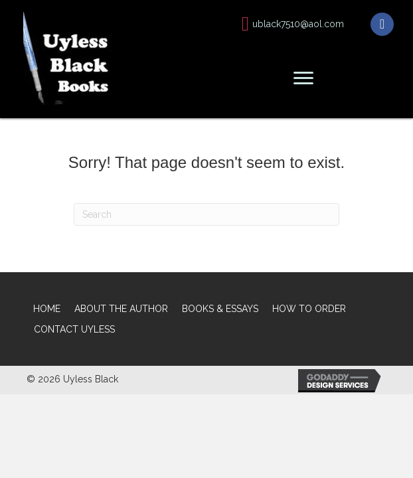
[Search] (206, 214)
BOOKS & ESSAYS (220, 308)
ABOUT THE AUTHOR (121, 308)
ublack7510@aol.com (298, 24)
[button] (303, 78)
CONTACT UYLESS (74, 329)
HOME (46, 308)
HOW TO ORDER (309, 308)
